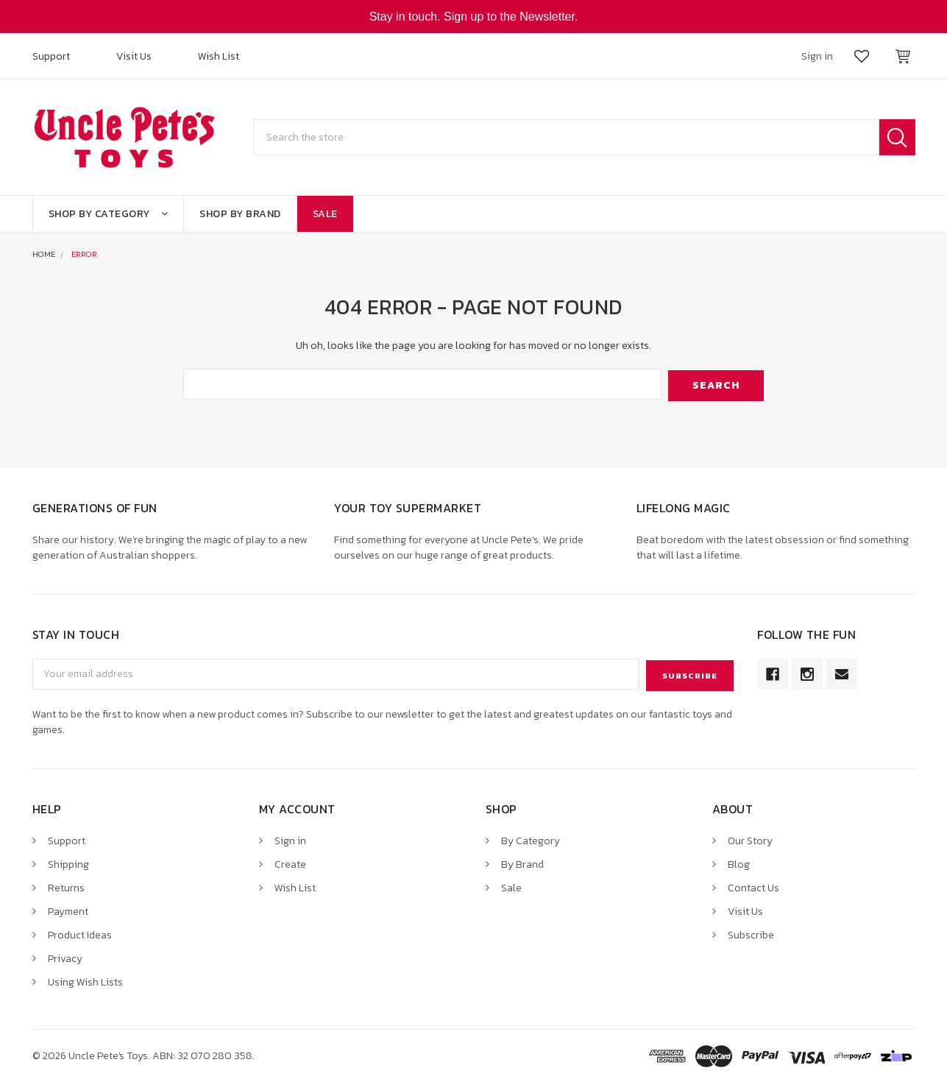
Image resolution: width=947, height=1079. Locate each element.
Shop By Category (109, 214)
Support (51, 56)
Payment (68, 908)
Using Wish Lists (85, 978)
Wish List (218, 56)
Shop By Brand (240, 214)
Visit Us (134, 56)
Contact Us (753, 884)
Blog (739, 860)
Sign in (290, 838)
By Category (530, 838)
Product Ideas (80, 931)
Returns (66, 884)
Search (897, 137)
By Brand (522, 860)
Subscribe (751, 931)
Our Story (750, 838)
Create (290, 860)
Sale (325, 214)
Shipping (68, 860)
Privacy (65, 955)
